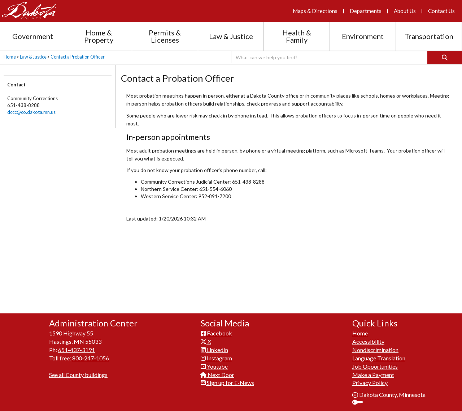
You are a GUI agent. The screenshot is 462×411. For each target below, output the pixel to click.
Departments (366, 11)
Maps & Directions (315, 11)
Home (10, 57)
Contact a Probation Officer (78, 57)
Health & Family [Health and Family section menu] (296, 36)
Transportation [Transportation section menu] (429, 36)
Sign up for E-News (227, 378)
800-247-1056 (90, 354)
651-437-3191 (76, 345)
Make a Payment (373, 370)
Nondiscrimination (375, 345)
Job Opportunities (375, 362)
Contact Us (441, 11)
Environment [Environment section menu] (363, 36)
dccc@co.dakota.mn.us (31, 112)
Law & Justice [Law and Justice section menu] (231, 36)
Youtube (214, 362)
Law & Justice (33, 57)
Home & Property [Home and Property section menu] (98, 36)
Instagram (216, 354)
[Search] (444, 57)
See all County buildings (78, 370)
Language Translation (378, 354)
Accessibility (368, 337)
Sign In (360, 398)
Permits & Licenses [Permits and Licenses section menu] (165, 36)
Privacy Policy (370, 378)
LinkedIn (214, 345)
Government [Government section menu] (32, 36)
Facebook (216, 329)
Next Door (217, 370)
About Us (405, 11)
